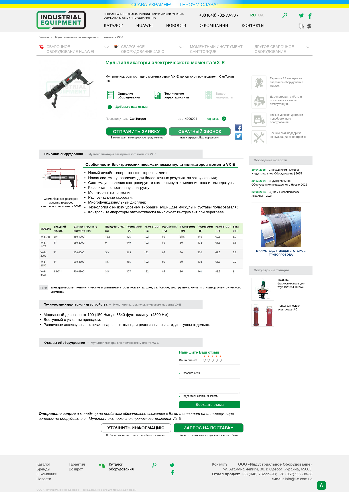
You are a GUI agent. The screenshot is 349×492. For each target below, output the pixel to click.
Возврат (76, 469)
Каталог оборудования (116, 466)
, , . (267, 469)
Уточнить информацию (136, 428)
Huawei (144, 25)
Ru (253, 15)
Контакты (252, 25)
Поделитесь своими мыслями (198, 396)
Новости (176, 25)
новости (270, 160)
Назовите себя (189, 373)
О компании (214, 25)
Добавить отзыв (210, 404)
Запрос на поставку (208, 428)
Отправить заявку (136, 131)
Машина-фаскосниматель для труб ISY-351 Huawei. (291, 283)
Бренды (43, 469)
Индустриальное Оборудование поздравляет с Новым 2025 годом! (279, 184)
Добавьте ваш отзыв (132, 106)
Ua (261, 15)
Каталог (113, 25)
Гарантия (77, 464)
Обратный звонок (199, 131)
